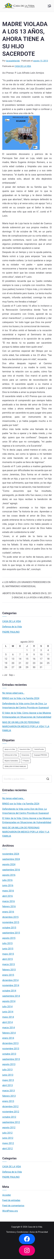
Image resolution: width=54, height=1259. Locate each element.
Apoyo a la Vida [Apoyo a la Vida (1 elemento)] (10, 749)
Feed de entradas (11, 1200)
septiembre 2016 (11, 869)
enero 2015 (8, 975)
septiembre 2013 (11, 1059)
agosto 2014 (8, 1001)
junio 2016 (7, 885)
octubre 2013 (9, 1054)
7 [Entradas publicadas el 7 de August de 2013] (20, 654)
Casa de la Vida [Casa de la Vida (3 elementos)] (24, 749)
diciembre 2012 (10, 1106)
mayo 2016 (8, 890)
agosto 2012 (8, 1127)
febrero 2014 (9, 1033)
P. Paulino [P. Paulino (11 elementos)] (26, 761)
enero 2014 (8, 1038)
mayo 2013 (8, 1080)
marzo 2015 (8, 964)
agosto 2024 (8, 864)
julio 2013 (7, 1069)
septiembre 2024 (11, 859)
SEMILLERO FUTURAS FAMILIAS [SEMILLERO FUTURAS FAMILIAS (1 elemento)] (15, 766)
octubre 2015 (9, 927)
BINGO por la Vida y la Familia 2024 (20, 698)
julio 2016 (7, 880)
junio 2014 (7, 1011)
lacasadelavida (13, 61)
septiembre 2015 (11, 932)
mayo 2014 (8, 1017)
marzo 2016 (8, 901)
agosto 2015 (8, 938)
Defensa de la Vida (12, 626)
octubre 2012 (9, 1117)
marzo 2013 (8, 1090)
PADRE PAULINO (11, 632)
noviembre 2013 (10, 1048)
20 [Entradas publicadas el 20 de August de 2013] (13, 663)
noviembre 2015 (10, 922)
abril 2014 (7, 1022)
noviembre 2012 (10, 1111)
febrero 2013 (9, 1096)
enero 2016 (8, 911)
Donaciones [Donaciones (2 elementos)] (25, 755)
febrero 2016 (9, 906)
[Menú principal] (49, 6)
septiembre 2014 (11, 996)
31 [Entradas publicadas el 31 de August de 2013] (41, 667)
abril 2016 (7, 896)
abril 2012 (7, 1148)
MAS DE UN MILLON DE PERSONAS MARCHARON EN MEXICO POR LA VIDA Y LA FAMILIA (25, 726)
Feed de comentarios (13, 1205)
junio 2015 (7, 948)
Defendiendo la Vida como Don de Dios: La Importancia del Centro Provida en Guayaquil (25, 705)
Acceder (6, 1195)
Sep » (12, 675)
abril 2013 (7, 1085)
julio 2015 (7, 943)
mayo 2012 (8, 1143)
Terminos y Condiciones (17, 1232)
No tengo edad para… (13, 693)
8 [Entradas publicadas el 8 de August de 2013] (27, 654)
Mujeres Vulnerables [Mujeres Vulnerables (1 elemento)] (11, 761)
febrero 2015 (9, 969)
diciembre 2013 (10, 1043)
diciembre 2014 (10, 980)
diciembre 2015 (10, 917)
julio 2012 (7, 1132)
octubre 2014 (9, 990)
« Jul (4, 675)
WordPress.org (10, 1211)
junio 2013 (7, 1075)
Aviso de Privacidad (39, 1232)
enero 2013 (8, 1101)
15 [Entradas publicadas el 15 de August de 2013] (27, 658)
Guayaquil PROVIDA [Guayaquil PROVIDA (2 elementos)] (40, 755)
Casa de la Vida (35, 1227)
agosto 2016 (8, 875)
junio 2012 (7, 1138)
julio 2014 (7, 1006)
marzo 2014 (8, 1027)
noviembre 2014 (10, 985)
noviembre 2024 (10, 853)
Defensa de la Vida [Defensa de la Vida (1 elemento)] (11, 755)
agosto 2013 (8, 1064)
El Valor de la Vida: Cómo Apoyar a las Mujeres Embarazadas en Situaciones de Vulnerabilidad (26, 715)
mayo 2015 (8, 954)
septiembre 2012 (11, 1122)
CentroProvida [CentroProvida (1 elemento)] (39, 749)
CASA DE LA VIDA (23, 66)
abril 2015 (7, 959)
